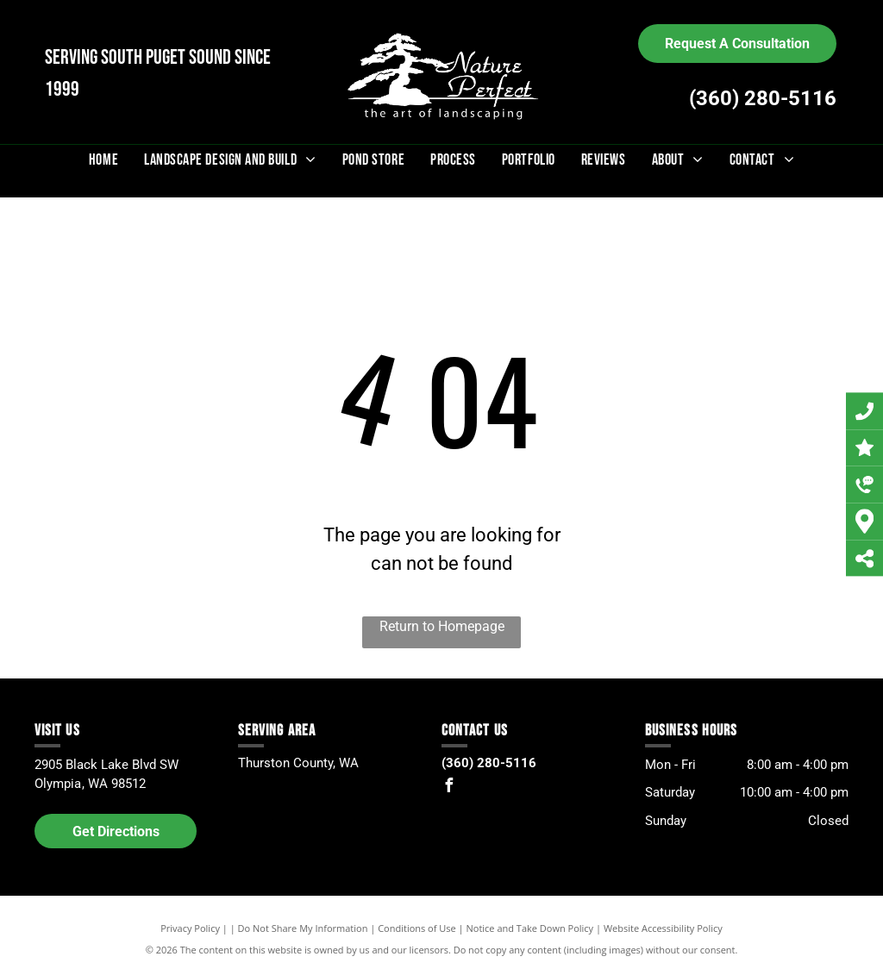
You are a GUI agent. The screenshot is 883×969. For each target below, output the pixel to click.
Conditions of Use (417, 928)
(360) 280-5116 (762, 98)
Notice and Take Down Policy (530, 928)
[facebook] (448, 787)
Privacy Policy (190, 928)
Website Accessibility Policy (663, 928)
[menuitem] (103, 160)
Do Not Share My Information (303, 928)
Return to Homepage (441, 626)
